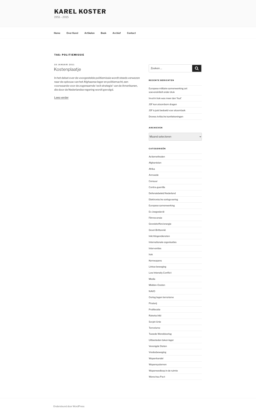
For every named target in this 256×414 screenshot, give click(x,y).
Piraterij (153, 303)
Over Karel (72, 33)
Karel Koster (80, 11)
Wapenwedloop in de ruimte (163, 370)
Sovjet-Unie (155, 321)
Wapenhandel (156, 358)
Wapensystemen (158, 364)
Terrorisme (154, 327)
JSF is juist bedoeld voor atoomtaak (167, 110)
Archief (116, 33)
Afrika (152, 168)
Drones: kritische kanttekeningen (166, 116)
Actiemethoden (157, 156)
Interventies (155, 248)
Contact (131, 33)
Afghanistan (155, 162)
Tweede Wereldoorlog (160, 333)
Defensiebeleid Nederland (162, 193)
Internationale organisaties (162, 242)
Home (57, 33)
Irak (151, 254)
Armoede (154, 174)
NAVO (152, 291)
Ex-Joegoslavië (156, 211)
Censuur (153, 181)
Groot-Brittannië (157, 230)
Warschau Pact (157, 376)
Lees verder (61, 97)
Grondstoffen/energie (160, 223)
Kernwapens (155, 260)
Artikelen (89, 33)
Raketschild (155, 315)
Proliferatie (154, 309)
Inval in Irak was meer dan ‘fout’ (165, 98)
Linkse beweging (157, 266)
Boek (103, 33)
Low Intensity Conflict (160, 272)
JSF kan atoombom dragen (163, 104)
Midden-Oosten (157, 285)
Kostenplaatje (67, 69)
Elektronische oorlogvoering (163, 199)
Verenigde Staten (158, 346)
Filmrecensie (155, 217)
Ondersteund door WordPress (68, 406)
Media (152, 278)
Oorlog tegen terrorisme (161, 297)
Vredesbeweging (157, 352)
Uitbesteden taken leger (161, 340)
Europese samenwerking (162, 205)
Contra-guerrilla (157, 187)
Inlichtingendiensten (159, 236)
